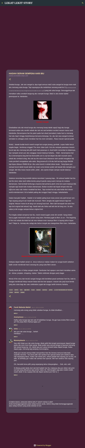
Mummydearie (19, 340)
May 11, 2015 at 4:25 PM (37, 307)
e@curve (26, 289)
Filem (33, 289)
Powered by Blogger (42, 445)
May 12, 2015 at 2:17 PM (32, 340)
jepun (50, 289)
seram (22, 292)
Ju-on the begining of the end (63, 289)
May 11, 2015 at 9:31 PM (30, 317)
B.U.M (11, 289)
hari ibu (44, 289)
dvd (21, 289)
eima (16, 329)
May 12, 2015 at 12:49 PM (24, 329)
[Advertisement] (42, 56)
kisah (11, 292)
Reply (16, 313)
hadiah (38, 289)
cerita (16, 289)
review (17, 292)
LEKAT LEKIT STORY (19, 3)
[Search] (35, 3)
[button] (10, 79)
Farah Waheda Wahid (22, 307)
